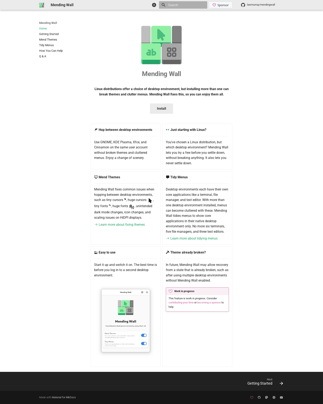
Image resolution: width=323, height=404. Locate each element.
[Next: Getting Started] (263, 382)
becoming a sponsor (209, 302)
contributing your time (181, 302)
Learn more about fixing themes (119, 225)
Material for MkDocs (64, 397)
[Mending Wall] (41, 5)
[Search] (183, 5)
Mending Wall (48, 23)
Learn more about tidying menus (192, 238)
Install (161, 108)
